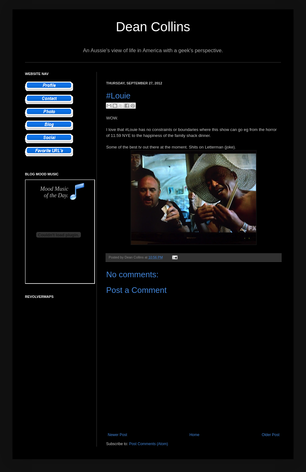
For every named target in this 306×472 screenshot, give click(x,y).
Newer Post (117, 435)
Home (195, 435)
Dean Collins (153, 26)
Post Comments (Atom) (148, 444)
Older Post (270, 435)
